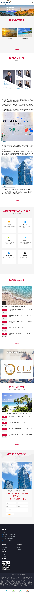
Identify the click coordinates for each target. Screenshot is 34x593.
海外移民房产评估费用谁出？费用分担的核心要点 (20, 428)
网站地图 (25, 575)
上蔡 (16, 584)
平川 (17, 580)
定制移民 (17, 270)
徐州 (7, 581)
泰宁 (15, 585)
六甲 (14, 586)
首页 (6, 591)
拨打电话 (27, 591)
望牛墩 (31, 584)
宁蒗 (11, 584)
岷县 (4, 579)
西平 (7, 582)
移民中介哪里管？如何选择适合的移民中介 (19, 422)
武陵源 (6, 585)
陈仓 (2, 579)
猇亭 (9, 586)
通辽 (6, 584)
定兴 (9, 585)
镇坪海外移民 (25, 38)
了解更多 (17, 200)
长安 (19, 581)
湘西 (21, 586)
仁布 (9, 580)
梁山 (12, 582)
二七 (13, 584)
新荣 (6, 586)
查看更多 (17, 49)
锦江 (31, 580)
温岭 (29, 582)
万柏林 (26, 578)
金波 (21, 581)
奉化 (27, 585)
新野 (7, 580)
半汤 (4, 582)
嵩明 (12, 580)
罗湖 (29, 580)
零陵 (4, 586)
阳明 (26, 586)
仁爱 (21, 582)
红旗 (18, 585)
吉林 (26, 580)
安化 (19, 586)
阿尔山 (11, 578)
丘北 (14, 578)
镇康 (19, 580)
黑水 (29, 579)
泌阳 (30, 585)
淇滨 (24, 581)
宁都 (23, 584)
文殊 (19, 579)
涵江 (8, 578)
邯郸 (16, 586)
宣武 (17, 582)
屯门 (22, 585)
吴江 (12, 581)
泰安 (26, 579)
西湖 (14, 581)
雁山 (2, 580)
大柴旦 (29, 586)
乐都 (9, 579)
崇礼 (19, 582)
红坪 (3, 584)
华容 (26, 582)
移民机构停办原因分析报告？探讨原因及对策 (19, 416)
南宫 (26, 581)
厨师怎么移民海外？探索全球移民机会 (18, 327)
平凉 (24, 580)
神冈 (30, 578)
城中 (21, 584)
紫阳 (21, 580)
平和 (14, 580)
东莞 (14, 582)
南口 (4, 581)
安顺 (25, 584)
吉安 (31, 581)
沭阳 (24, 582)
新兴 (12, 579)
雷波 (17, 581)
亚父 (31, 579)
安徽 (2, 581)
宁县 (18, 584)
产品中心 (13, 591)
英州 (21, 578)
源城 (16, 578)
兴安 (32, 585)
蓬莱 (14, 579)
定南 (11, 586)
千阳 (19, 578)
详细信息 (9, 41)
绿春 (31, 582)
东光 (4, 580)
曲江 (23, 586)
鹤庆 (3, 585)
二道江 (12, 585)
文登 (32, 578)
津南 (9, 582)
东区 (2, 582)
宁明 (1, 585)
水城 (9, 581)
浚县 (6, 578)
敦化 (29, 581)
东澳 (25, 585)
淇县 (7, 579)
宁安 (21, 579)
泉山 (17, 579)
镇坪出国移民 (9, 38)
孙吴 (20, 585)
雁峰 (24, 578)
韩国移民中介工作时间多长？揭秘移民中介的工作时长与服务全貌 (16, 413)
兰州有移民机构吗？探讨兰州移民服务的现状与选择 (13, 306)
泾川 (24, 579)
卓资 (1, 584)
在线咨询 (20, 591)
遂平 (8, 584)
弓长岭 (28, 584)
